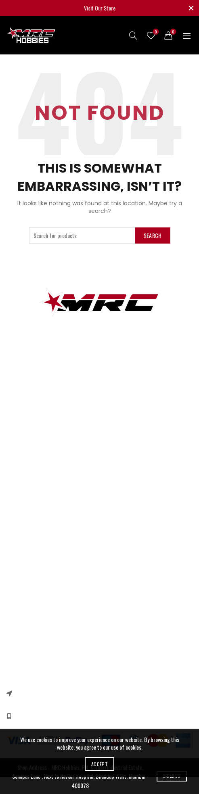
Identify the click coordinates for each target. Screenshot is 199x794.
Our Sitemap (19, 510)
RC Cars (14, 402)
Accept (99, 764)
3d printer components (30, 390)
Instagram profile (24, 623)
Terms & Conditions (27, 573)
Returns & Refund (25, 561)
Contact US (18, 487)
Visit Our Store (99, 8)
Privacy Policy (20, 549)
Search (153, 235)
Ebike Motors (20, 437)
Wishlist (155, 32)
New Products (20, 499)
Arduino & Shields (25, 414)
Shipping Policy (22, 584)
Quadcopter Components (32, 449)
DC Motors (17, 425)
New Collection (21, 634)
